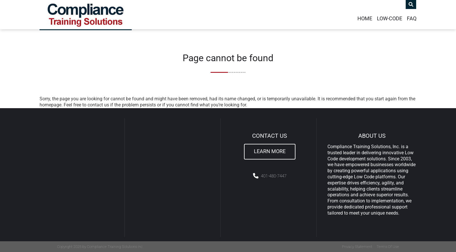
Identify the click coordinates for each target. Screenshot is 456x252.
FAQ (411, 18)
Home (364, 18)
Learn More (270, 151)
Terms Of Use (388, 247)
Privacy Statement (357, 247)
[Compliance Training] (85, 14)
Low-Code (389, 18)
